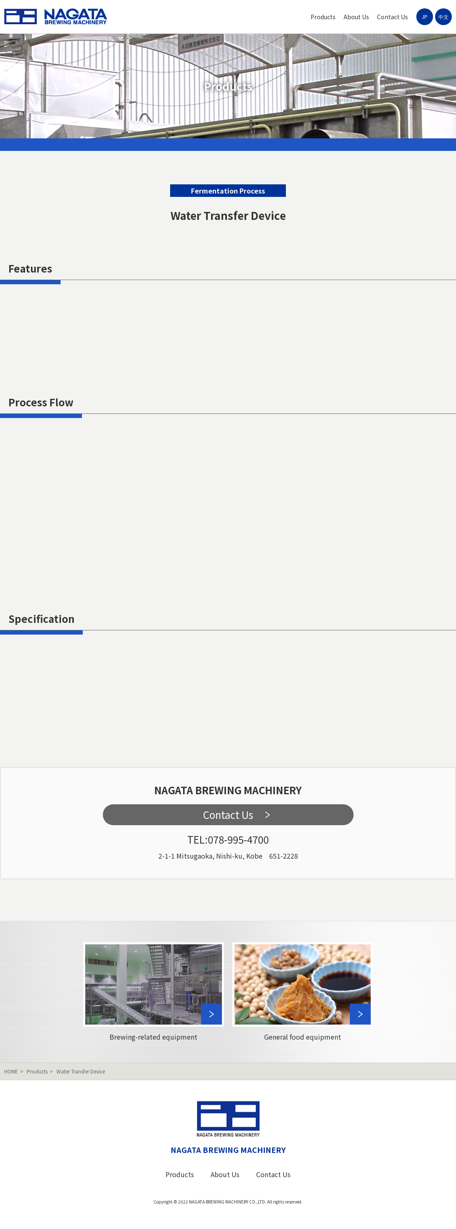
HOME (11, 1071)
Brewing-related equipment (153, 992)
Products (323, 17)
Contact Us (392, 17)
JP (425, 16)
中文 (443, 16)
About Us (356, 17)
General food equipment (302, 992)
